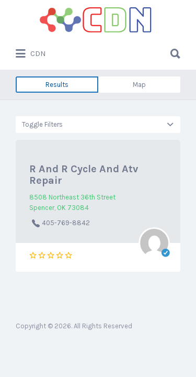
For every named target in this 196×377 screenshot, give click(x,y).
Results (56, 84)
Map (139, 84)
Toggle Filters (42, 124)
